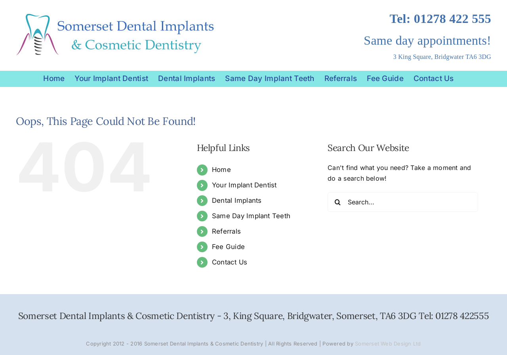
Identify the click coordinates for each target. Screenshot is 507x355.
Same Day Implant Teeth (251, 216)
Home (221, 170)
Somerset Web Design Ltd (388, 343)
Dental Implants (237, 200)
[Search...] (403, 202)
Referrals (226, 231)
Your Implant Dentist (244, 185)
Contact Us (229, 262)
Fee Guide (228, 247)
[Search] (337, 202)
